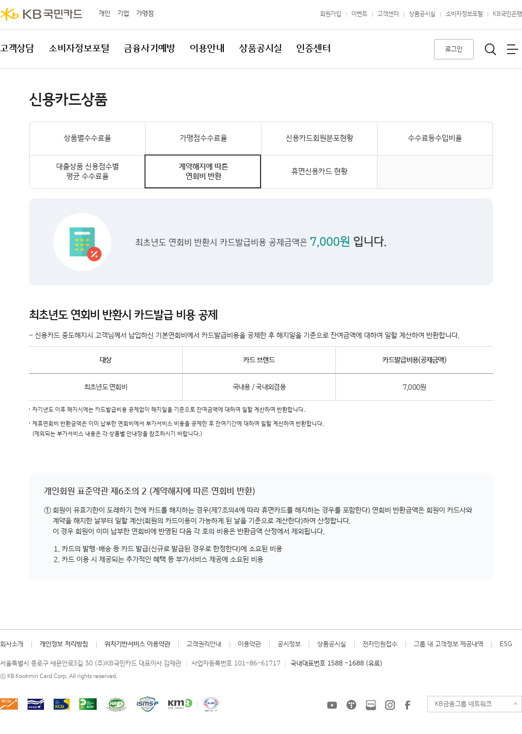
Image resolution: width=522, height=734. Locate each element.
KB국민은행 (507, 14)
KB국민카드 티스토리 (351, 705)
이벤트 (359, 14)
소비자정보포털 (464, 14)
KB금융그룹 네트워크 (463, 704)
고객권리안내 (204, 644)
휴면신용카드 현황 (319, 172)
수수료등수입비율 (435, 138)
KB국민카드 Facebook (407, 705)
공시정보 (289, 644)
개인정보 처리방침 (64, 644)
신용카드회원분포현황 (319, 138)
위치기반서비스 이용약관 (137, 644)
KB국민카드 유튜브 (332, 705)
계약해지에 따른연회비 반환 (203, 172)
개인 (104, 13)
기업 (123, 13)
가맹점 (145, 13)
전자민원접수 (379, 644)
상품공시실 (422, 14)
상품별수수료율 (87, 138)
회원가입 (330, 14)
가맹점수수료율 (203, 138)
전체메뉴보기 (512, 49)
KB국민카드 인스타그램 (390, 705)
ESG (506, 644)
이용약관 (249, 644)
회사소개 (11, 644)
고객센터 (388, 14)
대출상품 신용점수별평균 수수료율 (87, 172)
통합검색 (490, 49)
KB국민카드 (41, 14)
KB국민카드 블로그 (371, 705)
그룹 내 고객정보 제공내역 (448, 644)
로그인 (454, 49)
